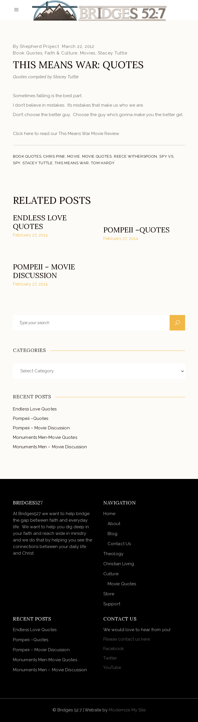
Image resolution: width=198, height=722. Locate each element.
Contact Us (119, 543)
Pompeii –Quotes (136, 229)
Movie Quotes (97, 156)
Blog (112, 533)
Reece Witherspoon (135, 156)
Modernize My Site (127, 710)
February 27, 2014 (30, 235)
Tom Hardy (102, 163)
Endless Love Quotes (40, 222)
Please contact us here (126, 639)
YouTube (112, 667)
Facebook (113, 648)
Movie (73, 156)
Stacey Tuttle (112, 53)
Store (108, 593)
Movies (88, 53)
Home (109, 513)
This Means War (72, 163)
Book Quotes (27, 53)
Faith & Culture (61, 53)
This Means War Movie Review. (89, 133)
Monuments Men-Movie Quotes (45, 437)
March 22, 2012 (78, 46)
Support (111, 603)
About (114, 523)
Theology (113, 553)
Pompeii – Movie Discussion (44, 271)
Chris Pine (54, 156)
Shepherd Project (39, 46)
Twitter (110, 658)
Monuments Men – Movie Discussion (50, 446)
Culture (111, 573)
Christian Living (118, 563)
